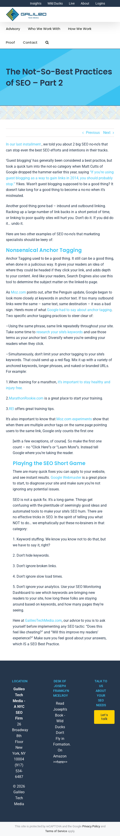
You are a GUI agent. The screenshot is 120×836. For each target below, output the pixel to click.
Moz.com (18, 292)
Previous (93, 132)
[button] (47, 42)
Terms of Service (56, 831)
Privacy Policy (91, 826)
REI (11, 409)
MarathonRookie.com (26, 398)
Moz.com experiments (74, 419)
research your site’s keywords (59, 332)
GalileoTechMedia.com (43, 620)
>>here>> (60, 762)
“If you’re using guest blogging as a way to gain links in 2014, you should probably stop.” (60, 178)
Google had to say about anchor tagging (79, 310)
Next (106, 132)
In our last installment (23, 144)
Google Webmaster (66, 477)
